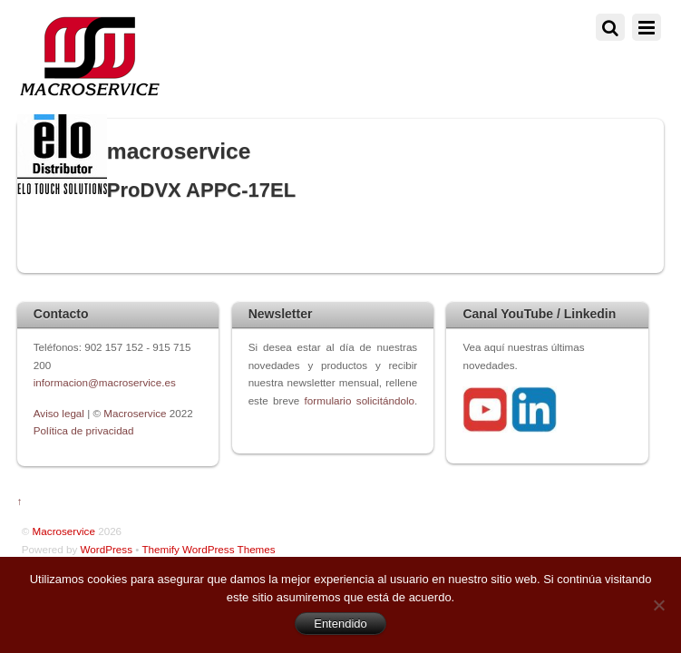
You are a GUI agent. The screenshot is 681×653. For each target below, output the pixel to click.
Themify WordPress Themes (208, 549)
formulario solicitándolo (359, 400)
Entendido (340, 623)
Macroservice (134, 413)
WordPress (106, 549)
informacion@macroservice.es (105, 382)
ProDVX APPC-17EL (201, 190)
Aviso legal (60, 413)
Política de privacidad (84, 430)
